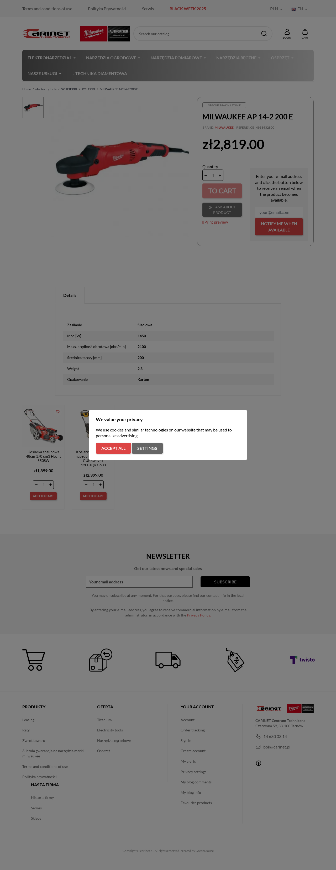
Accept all (113, 448)
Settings (147, 448)
